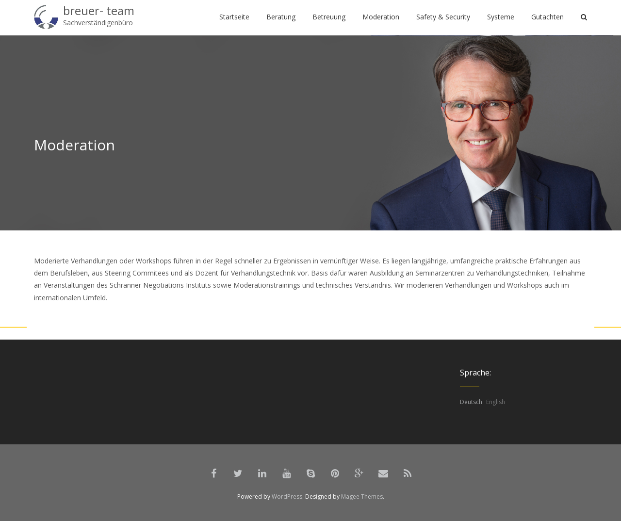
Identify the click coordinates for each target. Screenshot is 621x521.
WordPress (287, 496)
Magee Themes (362, 496)
